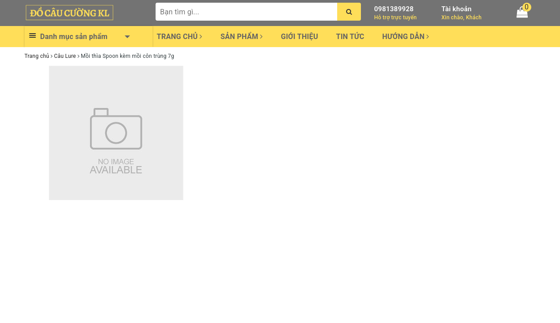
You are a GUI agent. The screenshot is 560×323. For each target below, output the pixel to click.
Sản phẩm (242, 36)
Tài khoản (457, 9)
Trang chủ (180, 36)
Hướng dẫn (405, 36)
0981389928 (394, 9)
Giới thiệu (299, 36)
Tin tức (350, 36)
